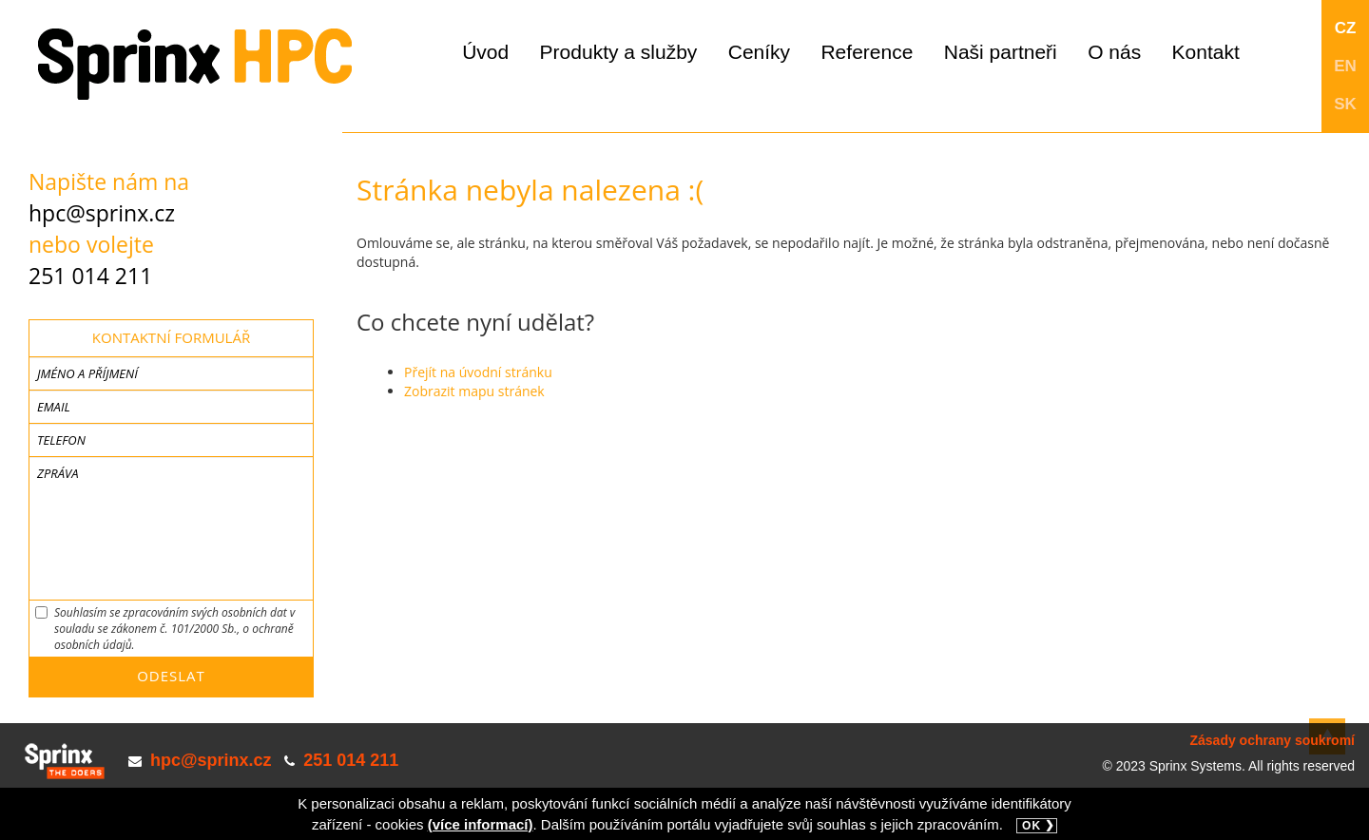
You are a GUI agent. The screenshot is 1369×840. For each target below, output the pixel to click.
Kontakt (1206, 52)
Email (53, 406)
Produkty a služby (619, 52)
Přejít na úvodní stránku (478, 372)
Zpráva (57, 473)
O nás (1114, 52)
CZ (1346, 28)
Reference (866, 52)
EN (1345, 66)
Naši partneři (1000, 52)
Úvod (485, 52)
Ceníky (759, 52)
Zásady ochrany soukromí (1272, 740)
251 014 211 (90, 275)
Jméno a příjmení (87, 373)
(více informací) (480, 824)
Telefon (61, 440)
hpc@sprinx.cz (102, 213)
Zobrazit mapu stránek (474, 391)
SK (1345, 104)
